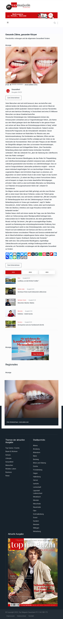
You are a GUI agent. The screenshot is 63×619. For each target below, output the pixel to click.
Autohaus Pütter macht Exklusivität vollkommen (32, 292)
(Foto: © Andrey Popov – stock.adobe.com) (18, 422)
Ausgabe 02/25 (26, 278)
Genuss (8, 455)
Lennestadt (37, 487)
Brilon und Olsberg (39, 463)
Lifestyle (8, 458)
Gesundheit (16, 89)
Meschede (37, 504)
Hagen (35, 473)
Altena (35, 445)
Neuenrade (37, 507)
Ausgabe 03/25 (30, 289)
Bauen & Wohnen (11, 451)
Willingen (36, 528)
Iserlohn (36, 483)
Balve (35, 456)
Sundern (36, 521)
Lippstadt (36, 490)
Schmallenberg (38, 514)
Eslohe (35, 466)
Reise (19, 278)
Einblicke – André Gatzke (25, 314)
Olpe (34, 510)
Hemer (35, 480)
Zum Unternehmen (13, 98)
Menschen (20, 311)
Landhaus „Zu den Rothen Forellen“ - (28, 281)
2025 (13, 272)
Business (20, 322)
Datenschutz (21, 616)
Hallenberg (37, 477)
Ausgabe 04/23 (17, 92)
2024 (30, 272)
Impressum (10, 616)
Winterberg (37, 531)
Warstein (36, 524)
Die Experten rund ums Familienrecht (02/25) (31, 325)
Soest (35, 517)
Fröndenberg (37, 470)
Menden (36, 500)
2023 (47, 272)
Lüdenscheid (37, 493)
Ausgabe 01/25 (32, 300)
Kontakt (31, 616)
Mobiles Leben (21, 289)
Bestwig (36, 459)
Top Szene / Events (22, 300)
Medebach (37, 497)
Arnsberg (36, 449)
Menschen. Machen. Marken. (26, 303)
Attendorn (36, 452)
